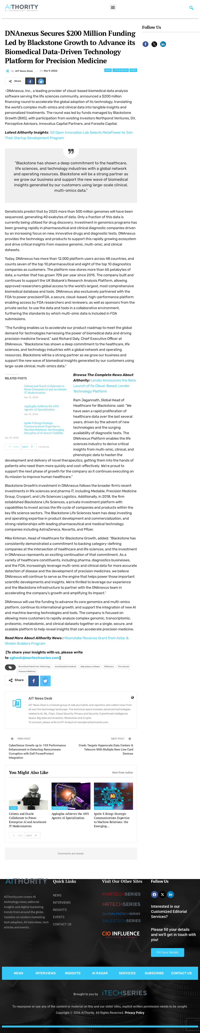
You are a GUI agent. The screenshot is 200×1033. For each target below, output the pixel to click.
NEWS (18, 973)
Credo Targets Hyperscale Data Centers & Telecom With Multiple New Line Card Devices (106, 749)
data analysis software (90, 666)
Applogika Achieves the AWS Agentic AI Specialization (41, 407)
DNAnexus (109, 666)
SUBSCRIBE (154, 973)
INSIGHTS (72, 973)
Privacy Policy (134, 1013)
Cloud (13, 808)
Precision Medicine (27, 671)
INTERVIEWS (46, 973)
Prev (13, 446)
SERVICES (127, 973)
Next (28, 446)
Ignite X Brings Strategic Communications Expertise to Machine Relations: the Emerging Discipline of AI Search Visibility (44, 428)
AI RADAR (100, 973)
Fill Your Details (167, 952)
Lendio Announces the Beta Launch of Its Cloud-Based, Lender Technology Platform (104, 385)
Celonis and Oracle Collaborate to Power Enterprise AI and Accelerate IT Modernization (45, 389)
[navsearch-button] (191, 9)
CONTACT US (181, 973)
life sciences (123, 666)
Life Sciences (121, 70)
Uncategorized (60, 808)
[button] (113, 7)
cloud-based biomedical (65, 666)
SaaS (108, 70)
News (133, 70)
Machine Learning (103, 808)
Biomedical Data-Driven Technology (34, 666)
